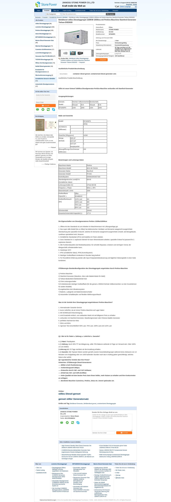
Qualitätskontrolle (80, 10)
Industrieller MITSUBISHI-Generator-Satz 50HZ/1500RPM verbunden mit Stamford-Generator (81, 489)
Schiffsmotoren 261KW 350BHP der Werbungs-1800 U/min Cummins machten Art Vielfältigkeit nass (102, 470)
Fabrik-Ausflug (67, 10)
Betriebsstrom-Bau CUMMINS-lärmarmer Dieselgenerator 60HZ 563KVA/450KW (58, 476)
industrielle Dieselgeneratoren (44, 84)
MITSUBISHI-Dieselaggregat (44, 37)
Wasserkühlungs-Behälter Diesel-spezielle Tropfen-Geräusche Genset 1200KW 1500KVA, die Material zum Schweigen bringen (78, 456)
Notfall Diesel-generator (42, 66)
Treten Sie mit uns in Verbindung (98, 10)
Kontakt (45, 105)
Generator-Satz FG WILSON (44, 56)
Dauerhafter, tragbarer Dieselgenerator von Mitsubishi (79, 469)
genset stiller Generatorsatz (73, 399)
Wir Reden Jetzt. (120, 470)
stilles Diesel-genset (69, 393)
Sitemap (118, 475)
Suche (111, 14)
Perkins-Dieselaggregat (42, 30)
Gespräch (129, 4)
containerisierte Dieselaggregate (106, 403)
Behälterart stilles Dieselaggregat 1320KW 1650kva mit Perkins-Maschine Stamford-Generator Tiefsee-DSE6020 (75, 60)
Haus (38, 10)
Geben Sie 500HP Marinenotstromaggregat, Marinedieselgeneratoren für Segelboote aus (102, 485)
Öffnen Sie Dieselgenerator (43, 63)
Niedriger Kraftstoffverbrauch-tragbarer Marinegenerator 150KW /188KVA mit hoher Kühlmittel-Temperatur (102, 477)
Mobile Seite (120, 478)
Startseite (38, 17)
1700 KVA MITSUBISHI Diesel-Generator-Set (80, 474)
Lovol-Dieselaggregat (42, 53)
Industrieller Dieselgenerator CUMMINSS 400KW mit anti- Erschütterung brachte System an (60, 483)
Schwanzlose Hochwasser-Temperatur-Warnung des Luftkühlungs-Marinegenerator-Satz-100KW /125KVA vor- (102, 493)
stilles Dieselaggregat (42, 23)
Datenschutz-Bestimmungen (48, 500)
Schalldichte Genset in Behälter (58, 17)
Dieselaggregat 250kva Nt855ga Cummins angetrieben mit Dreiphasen (60, 469)
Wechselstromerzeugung (43, 75)
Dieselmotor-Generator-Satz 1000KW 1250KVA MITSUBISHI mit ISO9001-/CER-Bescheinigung (81, 481)
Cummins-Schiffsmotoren (43, 49)
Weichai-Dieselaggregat (42, 46)
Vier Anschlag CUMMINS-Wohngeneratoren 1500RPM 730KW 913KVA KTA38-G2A (60, 490)
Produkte (46, 10)
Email (135, 4)
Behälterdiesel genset (90, 403)
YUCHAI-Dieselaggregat (42, 59)
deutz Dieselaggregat (42, 34)
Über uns (56, 10)
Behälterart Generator (76, 403)
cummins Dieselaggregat (43, 27)
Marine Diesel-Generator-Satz (44, 40)
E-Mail (117, 472)
